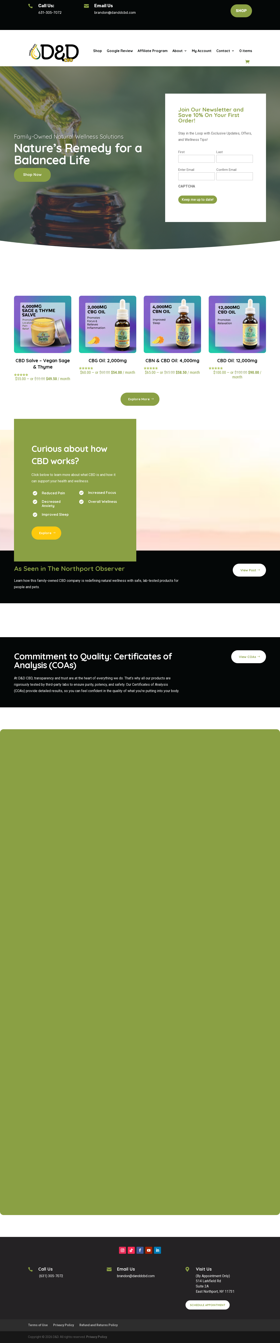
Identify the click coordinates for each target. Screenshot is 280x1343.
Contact (223, 51)
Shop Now (32, 174)
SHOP (241, 10)
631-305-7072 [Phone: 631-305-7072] (50, 12)
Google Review (120, 51)
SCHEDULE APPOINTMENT (207, 1305)
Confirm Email (226, 170)
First (181, 152)
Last (219, 152)
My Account (202, 51)
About (177, 51)
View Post (248, 570)
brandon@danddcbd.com (115, 12)
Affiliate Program (153, 51)
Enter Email (186, 170)
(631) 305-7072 (50, 1276)
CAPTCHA (186, 186)
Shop (97, 51)
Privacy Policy (63, 1325)
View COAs (247, 657)
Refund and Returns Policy (98, 1325)
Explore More (139, 399)
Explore (45, 533)
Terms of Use (38, 1325)
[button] (117, 12)
